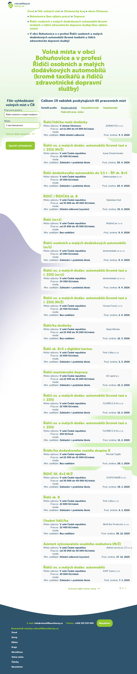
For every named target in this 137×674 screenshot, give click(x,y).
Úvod (30, 11)
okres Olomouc (98, 11)
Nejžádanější (110, 107)
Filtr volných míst (49, 11)
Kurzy (14, 637)
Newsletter (17, 666)
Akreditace (17, 652)
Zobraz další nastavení (18, 134)
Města (15, 642)
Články (15, 661)
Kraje (14, 647)
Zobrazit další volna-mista (82, 588)
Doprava (79, 16)
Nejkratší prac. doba (72, 111)
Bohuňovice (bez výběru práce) (50, 16)
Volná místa (18, 657)
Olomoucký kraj (74, 11)
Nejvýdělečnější (90, 107)
